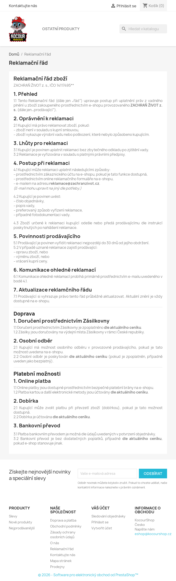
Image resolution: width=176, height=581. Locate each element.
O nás (54, 543)
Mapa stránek (61, 561)
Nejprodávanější (22, 528)
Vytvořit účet (101, 528)
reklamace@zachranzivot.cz (74, 183)
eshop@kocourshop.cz (153, 534)
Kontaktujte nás (23, 5)
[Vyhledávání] (143, 28)
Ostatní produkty (61, 28)
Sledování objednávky (108, 516)
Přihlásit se (100, 522)
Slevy (13, 516)
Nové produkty (20, 522)
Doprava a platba (63, 520)
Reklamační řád (62, 549)
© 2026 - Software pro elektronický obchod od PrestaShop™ (88, 575)
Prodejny (57, 567)
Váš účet (100, 508)
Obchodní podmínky (65, 526)
